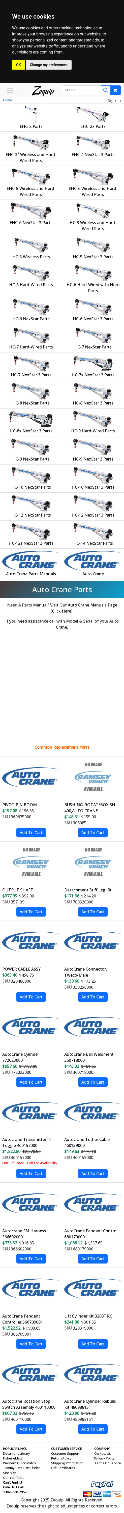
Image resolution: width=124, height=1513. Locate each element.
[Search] (106, 90)
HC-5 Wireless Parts (31, 257)
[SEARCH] (81, 90)
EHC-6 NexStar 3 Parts (31, 222)
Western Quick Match (19, 1463)
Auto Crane (93, 574)
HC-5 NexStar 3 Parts (93, 257)
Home (7, 100)
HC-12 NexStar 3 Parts (93, 515)
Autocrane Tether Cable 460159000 (87, 1142)
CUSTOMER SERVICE (66, 1448)
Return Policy (61, 1458)
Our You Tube (13, 1477)
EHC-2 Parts (31, 126)
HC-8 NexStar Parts (31, 403)
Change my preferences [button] (49, 65)
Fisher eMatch (13, 1458)
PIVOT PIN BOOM (19, 805)
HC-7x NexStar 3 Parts (93, 375)
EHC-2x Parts (93, 126)
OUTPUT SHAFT (17, 890)
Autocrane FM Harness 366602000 (24, 1234)
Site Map (9, 1473)
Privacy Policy (104, 1458)
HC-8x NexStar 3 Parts (31, 431)
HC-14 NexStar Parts (93, 543)
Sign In (114, 100)
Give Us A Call (13, 1487)
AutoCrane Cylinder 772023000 (20, 1057)
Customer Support (65, 1453)
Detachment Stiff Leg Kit (88, 890)
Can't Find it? (12, 1482)
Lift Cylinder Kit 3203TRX (88, 1316)
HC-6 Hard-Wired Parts (31, 284)
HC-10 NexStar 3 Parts (93, 487)
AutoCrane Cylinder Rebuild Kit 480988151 (90, 1404)
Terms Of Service (107, 1463)
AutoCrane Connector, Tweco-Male (85, 972)
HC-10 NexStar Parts (31, 487)
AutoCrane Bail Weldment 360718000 (89, 1057)
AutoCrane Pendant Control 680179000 (90, 1234)
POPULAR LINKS (15, 1448)
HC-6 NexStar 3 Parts (93, 319)
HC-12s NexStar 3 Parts (31, 543)
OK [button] (18, 65)
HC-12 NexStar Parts (31, 515)
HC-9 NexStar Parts (31, 459)
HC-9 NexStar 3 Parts (93, 459)
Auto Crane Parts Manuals (31, 574)
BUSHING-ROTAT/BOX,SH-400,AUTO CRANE (90, 808)
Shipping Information (67, 1463)
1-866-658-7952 (14, 1492)
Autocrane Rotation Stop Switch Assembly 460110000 (28, 1404)
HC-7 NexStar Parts (93, 347)
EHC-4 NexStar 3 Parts (93, 154)
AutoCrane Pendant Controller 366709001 (22, 1319)
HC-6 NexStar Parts (31, 319)
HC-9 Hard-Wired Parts (93, 431)
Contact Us (102, 1453)
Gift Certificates (63, 1468)
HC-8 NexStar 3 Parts (93, 403)
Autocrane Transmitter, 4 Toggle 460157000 (26, 1142)
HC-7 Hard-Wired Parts (31, 347)
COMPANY (102, 1448)
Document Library (16, 1453)
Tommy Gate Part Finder (21, 1468)
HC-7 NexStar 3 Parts (31, 375)
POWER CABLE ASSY (21, 969)
